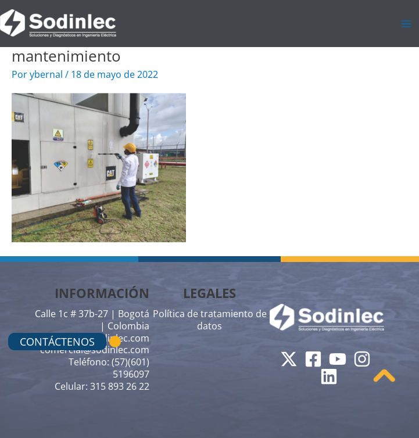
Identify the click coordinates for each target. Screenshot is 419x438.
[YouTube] (337, 359)
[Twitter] (289, 359)
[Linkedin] (329, 376)
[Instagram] (362, 359)
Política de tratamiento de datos (210, 319)
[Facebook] (313, 359)
